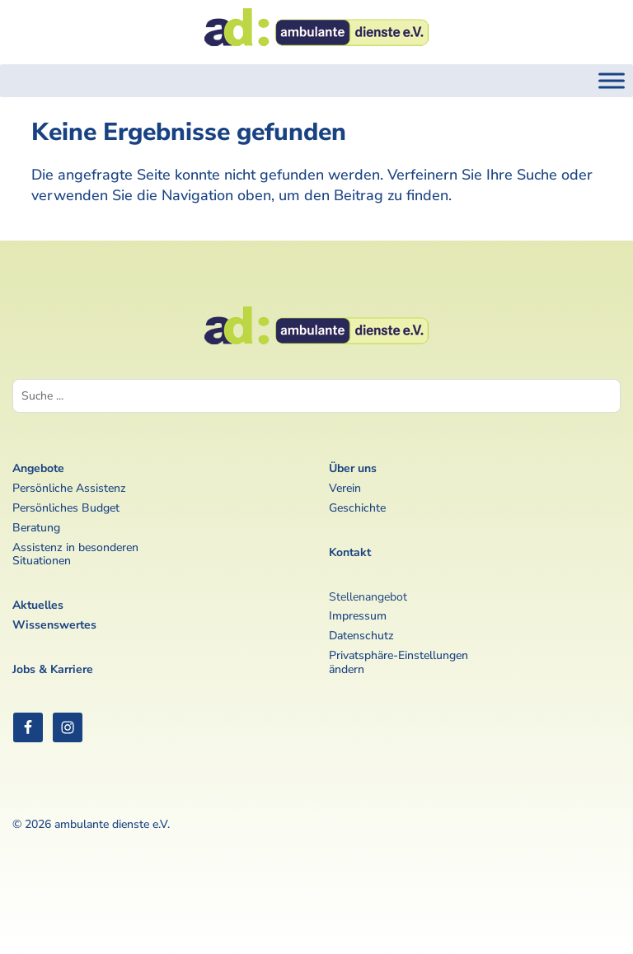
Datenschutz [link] (361, 635)
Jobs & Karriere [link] (52, 669)
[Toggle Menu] (611, 80)
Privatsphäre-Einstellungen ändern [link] (398, 662)
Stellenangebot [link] (368, 597)
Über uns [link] (353, 468)
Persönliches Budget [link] (66, 508)
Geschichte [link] (357, 508)
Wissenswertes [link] (54, 625)
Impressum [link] (358, 616)
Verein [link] (345, 488)
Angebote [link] (38, 468)
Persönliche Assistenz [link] (69, 488)
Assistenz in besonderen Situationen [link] (75, 554)
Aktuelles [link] (37, 605)
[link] (316, 51)
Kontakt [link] (350, 552)
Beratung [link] (36, 527)
